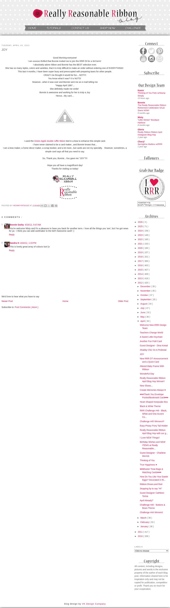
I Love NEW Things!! (150, 438)
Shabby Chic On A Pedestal (153, 351)
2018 (140, 257)
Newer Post (7, 301)
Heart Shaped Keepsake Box (154, 403)
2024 (140, 231)
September (145, 300)
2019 (140, 253)
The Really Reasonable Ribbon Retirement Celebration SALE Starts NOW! (152, 108)
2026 (140, 223)
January (144, 527)
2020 (140, 249)
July (142, 309)
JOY (142, 355)
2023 (140, 236)
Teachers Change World (151, 333)
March (143, 518)
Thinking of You (147, 461)
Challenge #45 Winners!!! (152, 422)
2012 (140, 283)
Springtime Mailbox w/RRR (150, 144)
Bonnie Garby (17, 224)
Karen (141, 90)
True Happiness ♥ (148, 465)
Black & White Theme (150, 407)
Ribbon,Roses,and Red (151, 485)
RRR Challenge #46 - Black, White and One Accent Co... (153, 414)
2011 (140, 533)
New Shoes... (146, 386)
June (143, 313)
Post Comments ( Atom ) (26, 307)
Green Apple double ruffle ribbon (49, 141)
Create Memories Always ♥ (153, 391)
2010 (140, 537)
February (145, 523)
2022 (140, 240)
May (142, 317)
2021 (140, 244)
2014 (140, 275)
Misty (140, 117)
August (144, 304)
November (145, 291)
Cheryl (141, 141)
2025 (140, 227)
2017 (140, 262)
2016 (140, 266)
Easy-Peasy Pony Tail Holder (154, 426)
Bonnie (141, 102)
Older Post (123, 301)
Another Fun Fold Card (151, 342)
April (142, 322)
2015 (140, 270)
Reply (12, 234)
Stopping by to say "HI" (151, 489)
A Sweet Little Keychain (151, 338)
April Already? (146, 501)
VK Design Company (94, 605)
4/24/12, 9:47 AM (33, 224)
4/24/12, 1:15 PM (28, 243)
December (145, 287)
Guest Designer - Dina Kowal (154, 346)
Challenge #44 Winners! (151, 513)
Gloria (141, 129)
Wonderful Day (147, 374)
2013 (140, 279)
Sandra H (14, 243)
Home (65, 301)
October (144, 296)
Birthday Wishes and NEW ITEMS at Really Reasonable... (152, 446)
